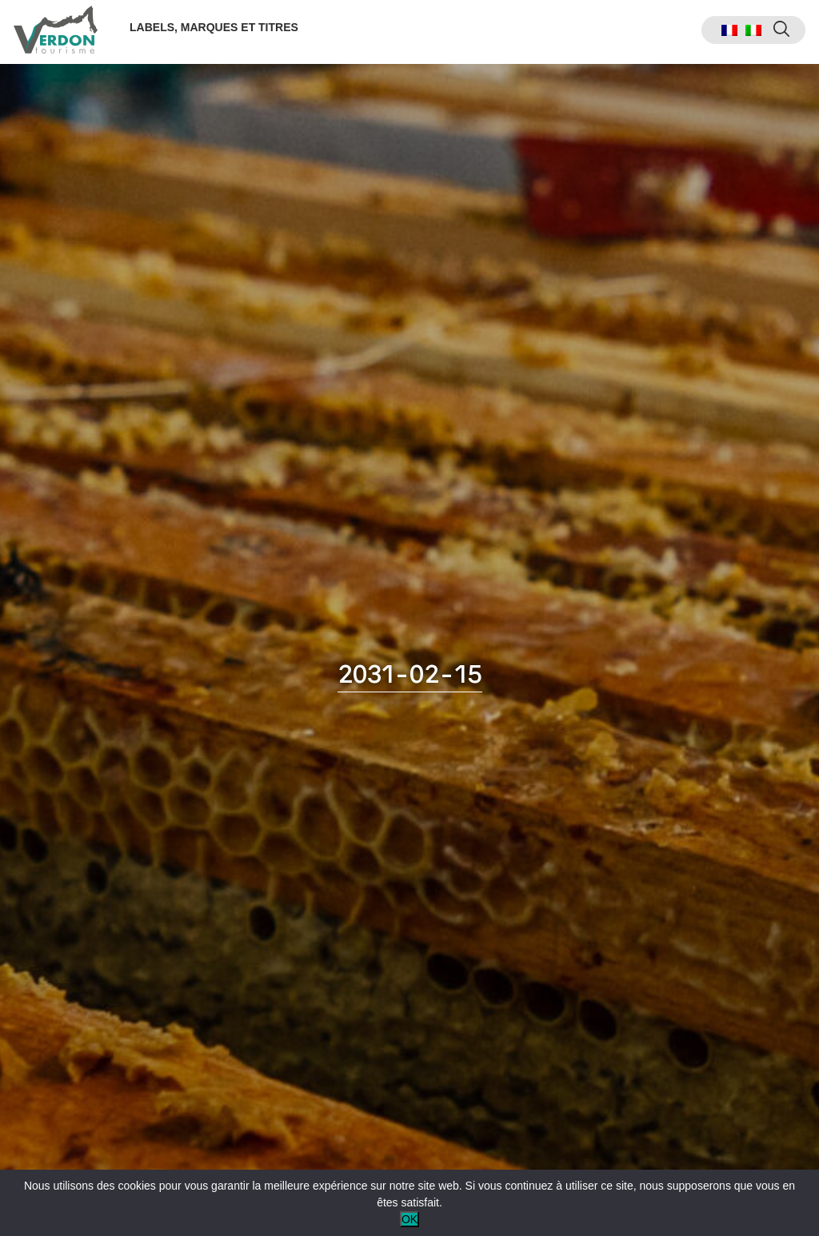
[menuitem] (727, 32)
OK (409, 1219)
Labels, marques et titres (216, 29)
